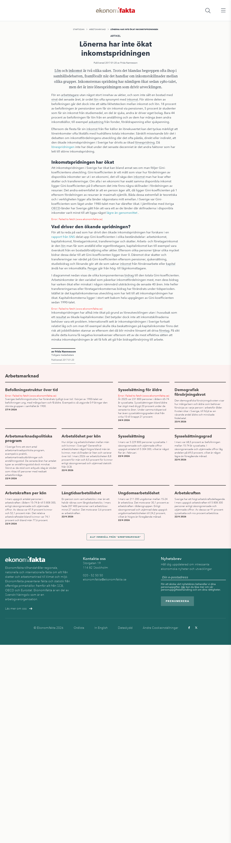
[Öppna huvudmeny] (223, 10)
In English (101, 628)
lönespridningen (62, 147)
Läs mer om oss (18, 608)
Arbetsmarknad (97, 29)
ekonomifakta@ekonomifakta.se (104, 579)
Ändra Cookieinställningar (160, 628)
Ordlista (79, 628)
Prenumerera (177, 601)
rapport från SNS (63, 237)
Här (183, 586)
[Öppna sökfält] (207, 10)
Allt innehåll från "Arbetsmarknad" (115, 537)
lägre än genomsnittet (122, 213)
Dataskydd (125, 628)
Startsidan (78, 29)
